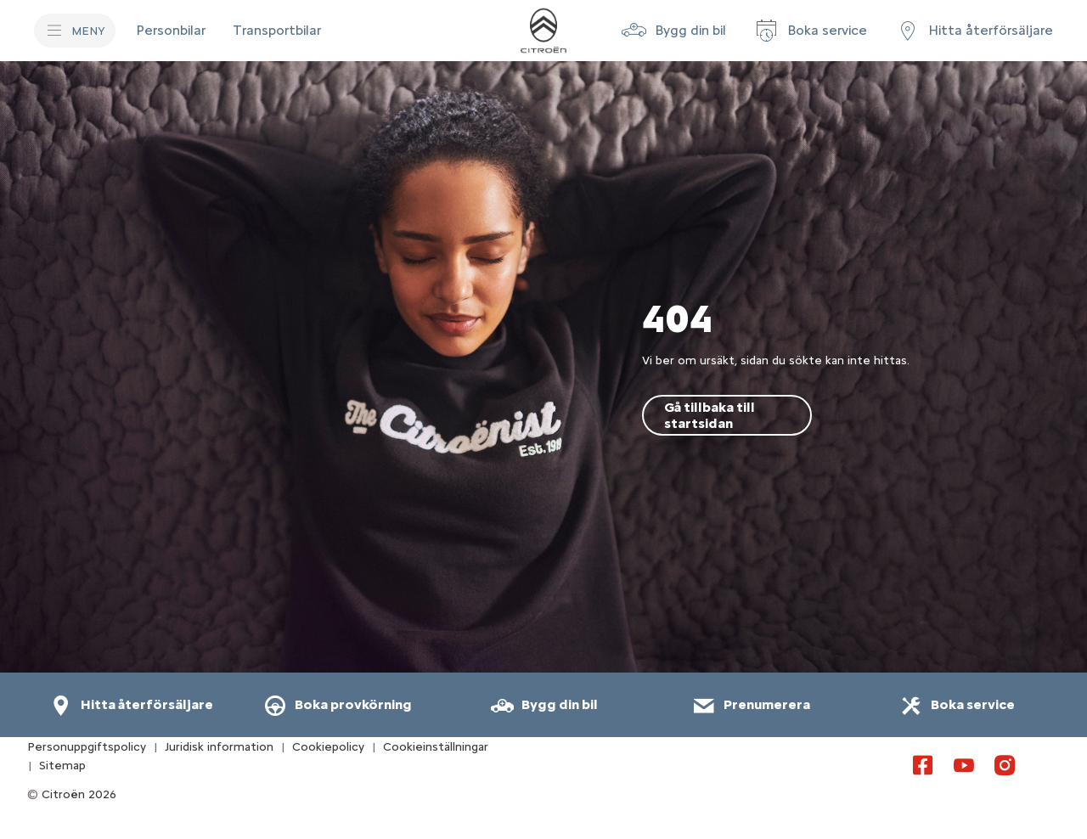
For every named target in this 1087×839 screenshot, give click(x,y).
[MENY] (74, 30)
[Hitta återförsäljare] (973, 30)
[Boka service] (810, 30)
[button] (673, 30)
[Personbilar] (171, 30)
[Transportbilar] (277, 30)
